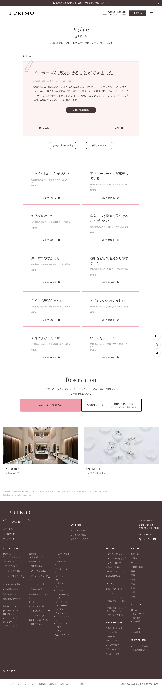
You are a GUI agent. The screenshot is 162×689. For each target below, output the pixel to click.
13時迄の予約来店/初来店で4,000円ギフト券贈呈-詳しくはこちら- (81, 3)
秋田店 (50, 491)
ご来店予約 (16, 522)
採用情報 (52, 684)
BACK (44, 128)
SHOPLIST (11, 671)
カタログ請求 (79, 684)
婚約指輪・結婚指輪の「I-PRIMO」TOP (18, 491)
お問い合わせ (65, 684)
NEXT (118, 128)
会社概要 (42, 684)
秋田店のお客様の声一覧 (66, 491)
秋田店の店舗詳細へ (81, 110)
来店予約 (138, 13)
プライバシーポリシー (26, 684)
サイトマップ (8, 684)
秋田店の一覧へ (99, 145)
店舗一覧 (41, 491)
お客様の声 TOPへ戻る (62, 145)
